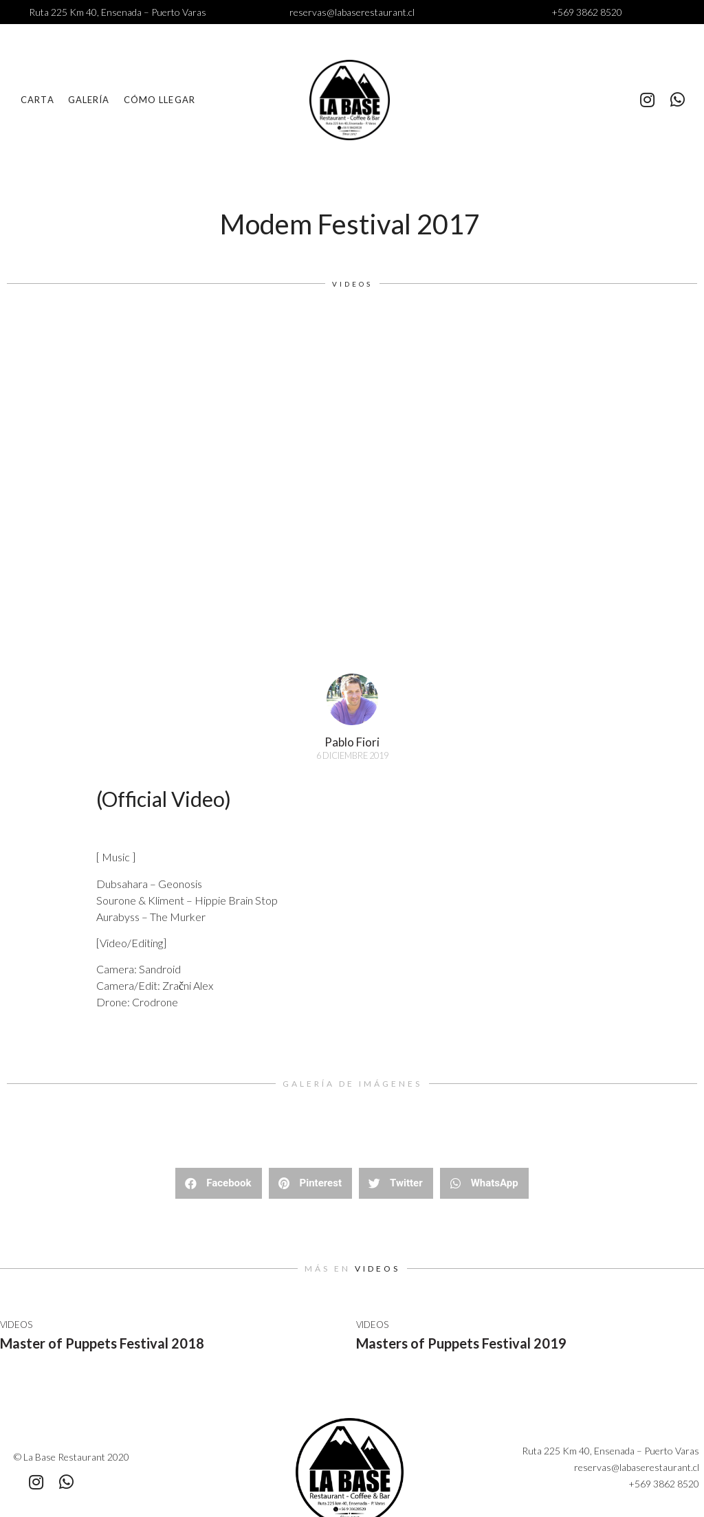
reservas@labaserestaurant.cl (352, 12)
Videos (352, 284)
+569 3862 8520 (586, 12)
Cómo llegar (159, 99)
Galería (89, 99)
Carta (37, 99)
